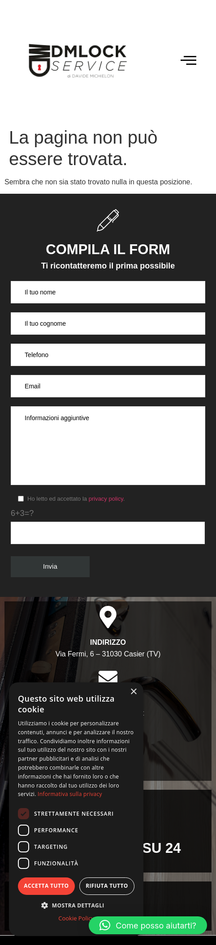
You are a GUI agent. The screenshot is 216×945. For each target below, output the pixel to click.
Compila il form (108, 249)
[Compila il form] (108, 220)
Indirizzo (108, 642)
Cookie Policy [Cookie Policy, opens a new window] (76, 918)
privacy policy (106, 498)
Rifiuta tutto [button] (107, 886)
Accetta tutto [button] (46, 886)
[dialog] (76, 809)
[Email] (108, 677)
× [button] (133, 692)
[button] (148, 925)
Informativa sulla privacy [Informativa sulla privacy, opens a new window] (70, 794)
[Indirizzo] (108, 617)
